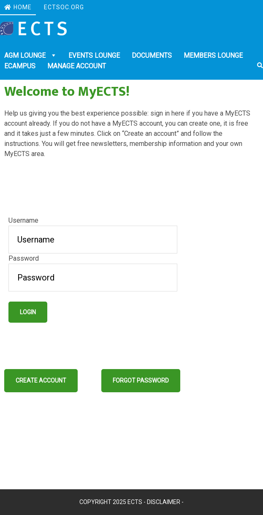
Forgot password (141, 380)
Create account (41, 380)
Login (28, 312)
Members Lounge (213, 55)
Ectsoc (33, 28)
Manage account (76, 66)
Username (23, 220)
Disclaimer (163, 502)
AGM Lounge (25, 55)
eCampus (19, 66)
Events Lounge (94, 55)
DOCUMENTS (152, 55)
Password (23, 258)
